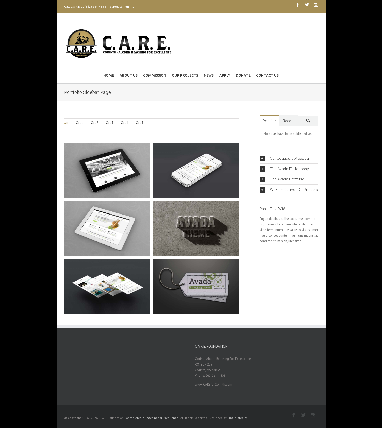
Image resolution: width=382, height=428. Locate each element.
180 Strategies (237, 418)
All (66, 123)
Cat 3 (109, 123)
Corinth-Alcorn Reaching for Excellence (151, 418)
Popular (269, 120)
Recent (289, 120)
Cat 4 (124, 123)
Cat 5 (139, 123)
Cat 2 (94, 123)
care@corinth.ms (122, 6)
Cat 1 (79, 123)
